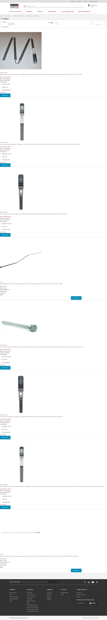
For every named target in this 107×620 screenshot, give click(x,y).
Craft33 (49, 596)
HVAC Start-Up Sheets (32, 605)
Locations (73, 1)
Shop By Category (15, 11)
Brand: (5, 77)
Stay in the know (14, 582)
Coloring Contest (31, 596)
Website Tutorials (31, 601)
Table (7, 26)
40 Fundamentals (13, 598)
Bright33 (49, 598)
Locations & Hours (81, 594)
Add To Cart (76, 298)
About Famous (12, 592)
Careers (79, 1)
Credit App (29, 592)
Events (85, 1)
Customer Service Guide (32, 607)
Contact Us (79, 592)
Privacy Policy (95, 617)
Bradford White (64, 592)
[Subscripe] (56, 582)
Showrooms (52, 11)
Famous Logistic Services (33, 609)
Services (40, 11)
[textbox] (53, 6)
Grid (3, 26)
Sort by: (4, 22)
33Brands (29, 11)
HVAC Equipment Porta (32, 611)
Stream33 (49, 592)
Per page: (51, 22)
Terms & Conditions (86, 617)
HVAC (62, 594)
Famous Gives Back (14, 596)
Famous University (94, 1)
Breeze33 (49, 594)
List (5, 26)
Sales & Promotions (67, 11)
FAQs (28, 603)
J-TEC (10, 601)
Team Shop (29, 598)
